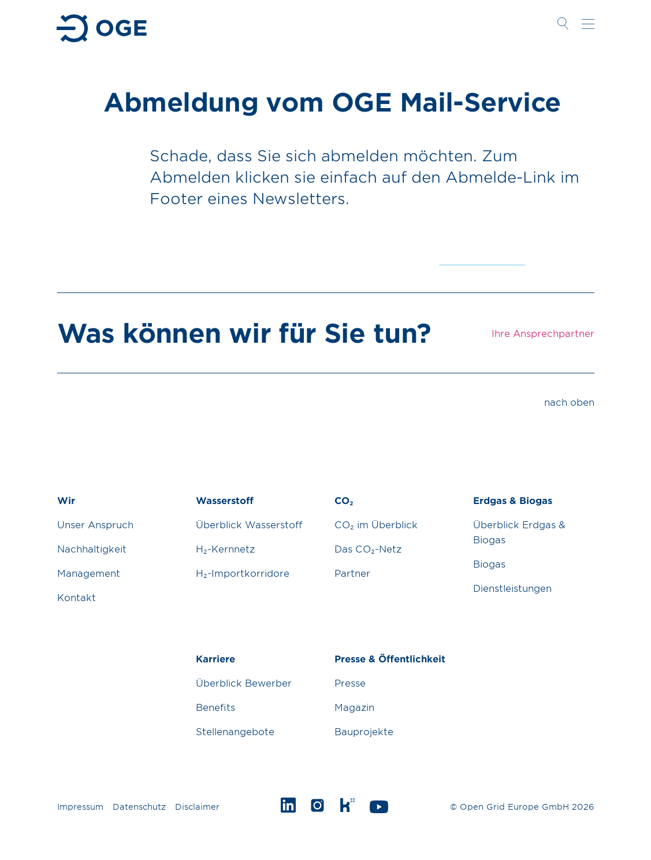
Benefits (215, 707)
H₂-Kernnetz (225, 548)
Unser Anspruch (95, 524)
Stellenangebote (235, 731)
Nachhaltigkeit (92, 548)
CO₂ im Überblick (376, 524)
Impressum (80, 806)
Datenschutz (139, 806)
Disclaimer (197, 806)
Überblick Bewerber (244, 682)
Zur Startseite (102, 28)
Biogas (489, 563)
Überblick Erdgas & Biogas (519, 531)
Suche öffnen (563, 23)
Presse (350, 682)
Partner (352, 573)
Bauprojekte (363, 731)
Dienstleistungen (512, 588)
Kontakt (76, 597)
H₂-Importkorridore (242, 573)
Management (88, 573)
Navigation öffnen (588, 23)
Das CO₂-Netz (367, 548)
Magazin (354, 707)
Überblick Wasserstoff (249, 524)
